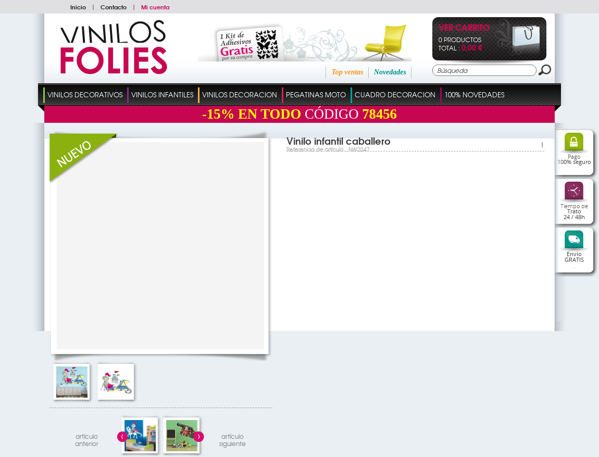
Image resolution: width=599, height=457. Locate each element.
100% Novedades (474, 94)
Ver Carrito (464, 28)
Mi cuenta (155, 6)
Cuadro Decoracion (395, 94)
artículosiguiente (232, 438)
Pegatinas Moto (316, 94)
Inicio (78, 6)
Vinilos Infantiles (162, 94)
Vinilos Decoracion (239, 94)
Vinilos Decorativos (84, 94)
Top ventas (347, 72)
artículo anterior (86, 438)
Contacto (114, 6)
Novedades (390, 72)
